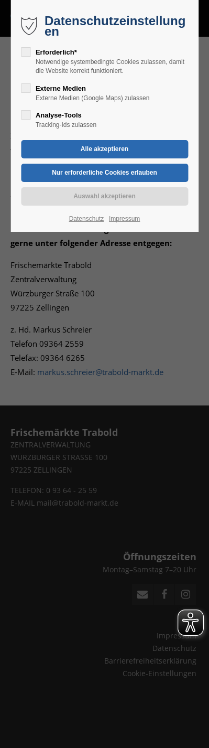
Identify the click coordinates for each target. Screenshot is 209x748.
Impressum (124, 218)
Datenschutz (86, 218)
